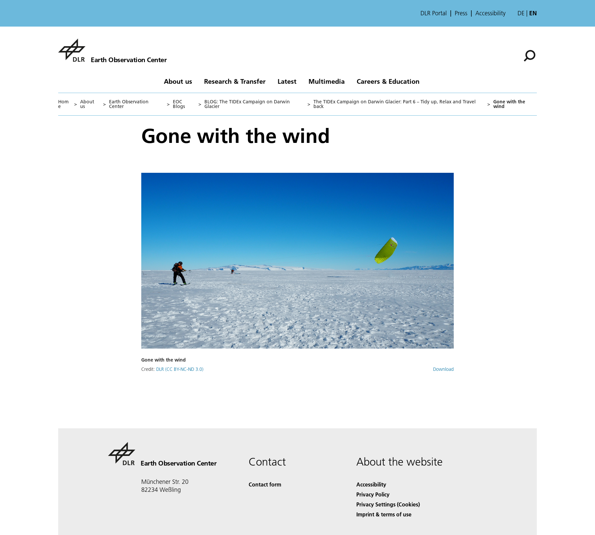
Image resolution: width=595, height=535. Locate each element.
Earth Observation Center (129, 104)
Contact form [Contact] (265, 484)
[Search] (530, 56)
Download (443, 369)
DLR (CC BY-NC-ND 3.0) (179, 369)
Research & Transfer (235, 81)
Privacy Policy (373, 494)
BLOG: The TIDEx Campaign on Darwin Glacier (247, 104)
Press (461, 13)
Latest (287, 81)
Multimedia (326, 81)
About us (178, 81)
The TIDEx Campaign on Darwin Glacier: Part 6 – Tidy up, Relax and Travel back (394, 104)
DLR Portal (433, 13)
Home (63, 104)
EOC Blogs (179, 104)
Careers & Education (388, 81)
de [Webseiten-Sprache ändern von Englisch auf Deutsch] (521, 13)
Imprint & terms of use (384, 514)
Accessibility (490, 13)
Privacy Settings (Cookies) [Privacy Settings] (388, 504)
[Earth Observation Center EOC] (112, 50)
